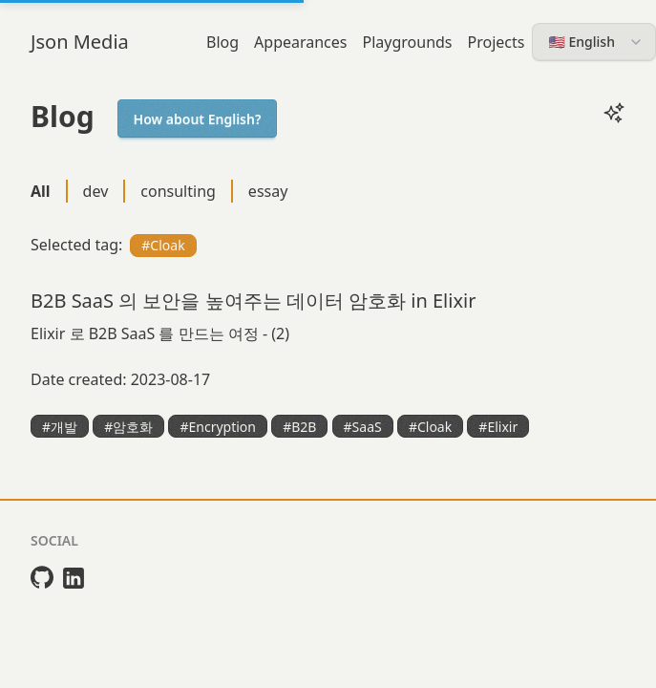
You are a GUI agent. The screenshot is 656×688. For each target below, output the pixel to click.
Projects (496, 42)
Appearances (300, 42)
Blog (222, 42)
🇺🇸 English (595, 41)
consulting (178, 191)
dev (96, 191)
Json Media (80, 41)
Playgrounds (408, 42)
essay (268, 191)
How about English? (198, 119)
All (41, 191)
